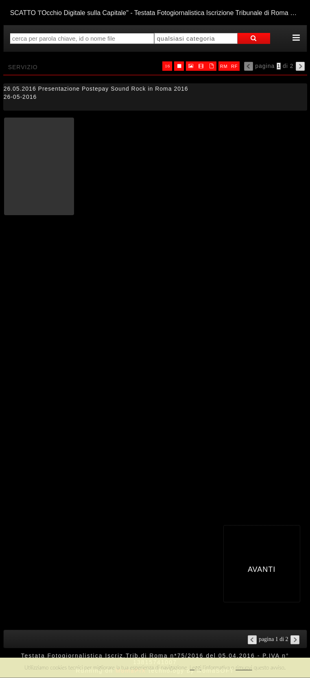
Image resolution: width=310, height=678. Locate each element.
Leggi (195, 667)
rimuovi (244, 667)
